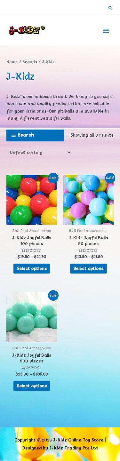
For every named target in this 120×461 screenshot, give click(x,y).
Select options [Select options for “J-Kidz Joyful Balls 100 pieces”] (32, 268)
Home (12, 62)
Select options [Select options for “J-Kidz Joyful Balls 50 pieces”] (88, 268)
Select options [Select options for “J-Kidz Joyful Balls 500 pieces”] (32, 385)
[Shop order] (39, 152)
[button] (111, 8)
